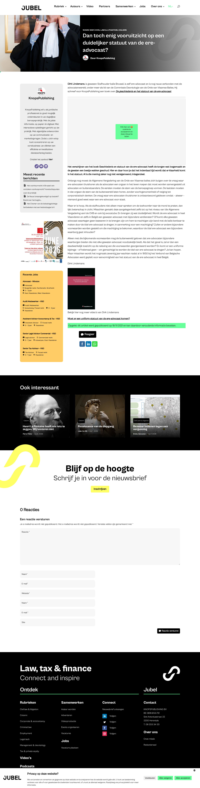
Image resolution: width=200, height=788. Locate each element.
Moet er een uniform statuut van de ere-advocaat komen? (99, 318)
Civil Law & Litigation (106, 30)
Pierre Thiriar (27, 434)
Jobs (142, 7)
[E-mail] (41, 166)
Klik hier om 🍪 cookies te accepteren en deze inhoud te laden (126, 132)
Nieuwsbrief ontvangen (113, 709)
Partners (104, 7)
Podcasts (27, 766)
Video (89, 7)
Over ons (156, 7)
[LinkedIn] (46, 166)
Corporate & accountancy (32, 721)
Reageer (89, 334)
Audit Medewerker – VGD (33, 301)
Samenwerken (124, 7)
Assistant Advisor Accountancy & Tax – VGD (41, 319)
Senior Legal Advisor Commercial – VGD (39, 334)
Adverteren (66, 715)
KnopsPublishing (106, 58)
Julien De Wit (82, 431)
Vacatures (66, 733)
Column (122, 30)
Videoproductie (68, 721)
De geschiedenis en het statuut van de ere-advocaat (143, 91)
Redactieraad (150, 745)
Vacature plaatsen (69, 747)
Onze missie (149, 739)
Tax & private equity (29, 751)
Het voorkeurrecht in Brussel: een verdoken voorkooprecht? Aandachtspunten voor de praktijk (41, 189)
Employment (26, 733)
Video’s (25, 758)
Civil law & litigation (29, 709)
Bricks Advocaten (139, 434)
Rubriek (59, 7)
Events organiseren (70, 727)
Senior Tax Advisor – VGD (33, 348)
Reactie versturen (170, 631)
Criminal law (26, 727)
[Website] (37, 166)
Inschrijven (100, 489)
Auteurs (75, 7)
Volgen (113, 716)
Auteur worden (68, 709)
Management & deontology (33, 745)
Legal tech (24, 739)
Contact (150, 703)
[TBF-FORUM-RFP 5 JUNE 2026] (41, 263)
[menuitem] (170, 9)
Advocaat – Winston (31, 281)
